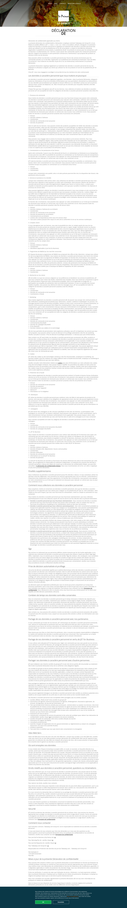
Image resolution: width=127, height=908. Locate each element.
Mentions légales (74, 3)
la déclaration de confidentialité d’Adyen (48, 466)
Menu (50, 3)
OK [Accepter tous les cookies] (43, 902)
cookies (60, 363)
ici (49, 717)
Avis (55, 3)
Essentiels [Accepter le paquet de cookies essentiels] (61, 902)
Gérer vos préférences (72, 896)
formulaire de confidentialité (46, 819)
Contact (62, 3)
